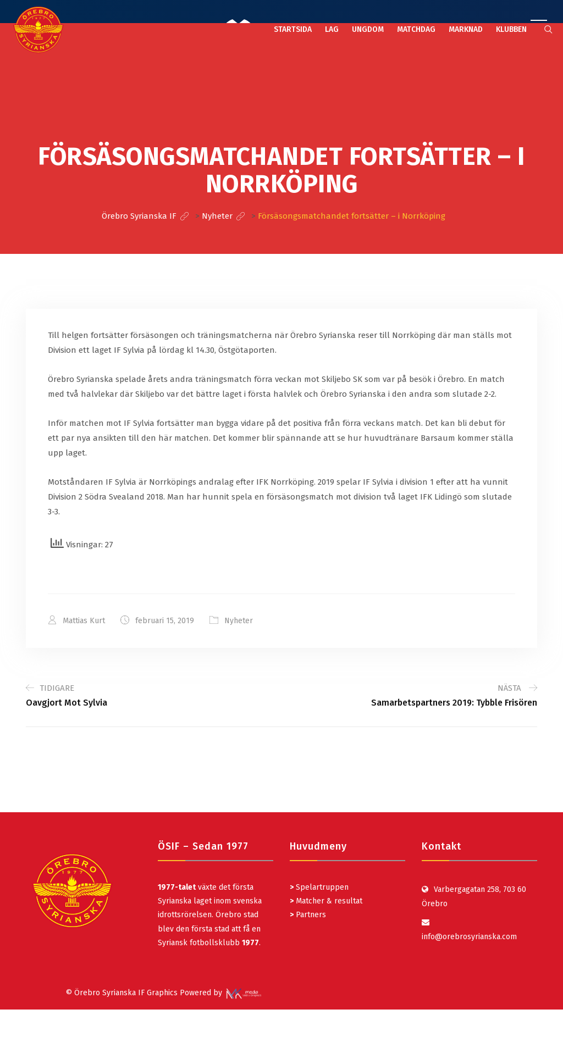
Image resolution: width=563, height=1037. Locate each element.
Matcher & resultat (326, 901)
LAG (332, 29)
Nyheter (238, 620)
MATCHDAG (416, 29)
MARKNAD (466, 29)
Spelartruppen (321, 887)
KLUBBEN (511, 29)
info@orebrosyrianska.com (469, 936)
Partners (308, 914)
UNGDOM (368, 29)
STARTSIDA (293, 29)
